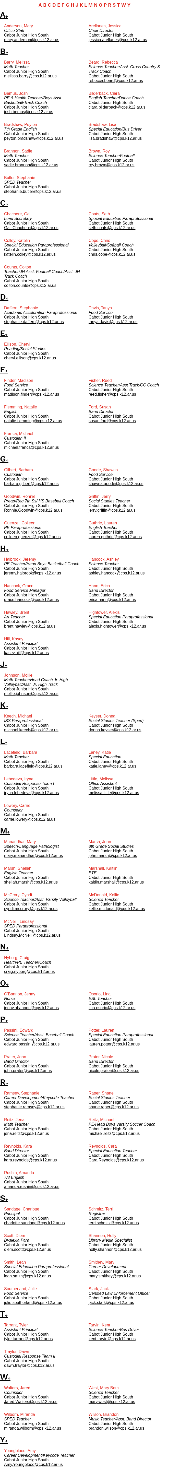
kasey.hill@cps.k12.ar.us (26, 653)
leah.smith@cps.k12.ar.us (27, 1276)
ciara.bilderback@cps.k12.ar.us (117, 107)
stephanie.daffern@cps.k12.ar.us (34, 322)
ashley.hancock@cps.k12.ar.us (117, 573)
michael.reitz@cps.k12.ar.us (114, 1133)
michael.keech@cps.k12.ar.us (31, 730)
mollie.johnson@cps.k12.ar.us (31, 693)
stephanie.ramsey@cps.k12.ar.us (34, 1107)
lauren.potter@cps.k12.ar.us (114, 1044)
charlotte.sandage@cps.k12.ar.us (34, 1223)
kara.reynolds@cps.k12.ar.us (30, 1160)
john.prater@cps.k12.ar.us (28, 1070)
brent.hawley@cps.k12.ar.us (29, 626)
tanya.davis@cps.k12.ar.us (113, 322)
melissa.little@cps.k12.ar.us (114, 793)
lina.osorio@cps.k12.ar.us (112, 1008)
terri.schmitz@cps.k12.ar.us (114, 1223)
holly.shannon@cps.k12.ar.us (115, 1249)
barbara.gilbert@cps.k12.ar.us (31, 483)
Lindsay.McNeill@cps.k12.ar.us (32, 935)
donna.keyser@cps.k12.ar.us (115, 730)
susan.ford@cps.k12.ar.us (112, 421)
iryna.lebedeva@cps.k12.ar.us (31, 793)
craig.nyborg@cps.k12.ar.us (29, 971)
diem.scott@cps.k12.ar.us (27, 1249)
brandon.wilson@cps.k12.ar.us (116, 1428)
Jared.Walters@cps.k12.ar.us (30, 1401)
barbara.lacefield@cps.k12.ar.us (33, 766)
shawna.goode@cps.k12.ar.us (116, 483)
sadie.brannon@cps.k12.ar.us (31, 165)
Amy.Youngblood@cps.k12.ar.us (33, 1464)
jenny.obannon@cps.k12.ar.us (31, 1008)
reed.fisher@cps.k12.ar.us (112, 394)
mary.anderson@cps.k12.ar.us (31, 40)
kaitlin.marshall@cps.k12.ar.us (116, 882)
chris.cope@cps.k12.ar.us (112, 254)
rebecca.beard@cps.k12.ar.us (116, 80)
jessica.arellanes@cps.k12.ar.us (118, 40)
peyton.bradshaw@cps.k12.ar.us (33, 138)
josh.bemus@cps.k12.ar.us (28, 112)
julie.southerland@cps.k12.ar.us (33, 1302)
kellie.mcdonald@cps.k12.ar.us (117, 909)
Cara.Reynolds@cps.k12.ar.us (116, 1160)
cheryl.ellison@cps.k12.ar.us (30, 358)
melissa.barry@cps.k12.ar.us (30, 76)
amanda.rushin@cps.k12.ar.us (31, 1186)
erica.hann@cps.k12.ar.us (112, 599)
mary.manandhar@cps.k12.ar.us (33, 855)
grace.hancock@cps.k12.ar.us (31, 599)
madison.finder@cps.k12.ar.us (31, 394)
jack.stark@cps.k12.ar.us (111, 1302)
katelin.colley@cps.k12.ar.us (30, 254)
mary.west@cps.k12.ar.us (112, 1401)
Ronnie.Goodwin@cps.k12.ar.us (33, 510)
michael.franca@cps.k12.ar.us (31, 447)
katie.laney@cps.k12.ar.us (112, 766)
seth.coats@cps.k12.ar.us (112, 228)
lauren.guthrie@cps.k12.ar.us (115, 537)
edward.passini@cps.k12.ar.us (31, 1044)
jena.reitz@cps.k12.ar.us (26, 1133)
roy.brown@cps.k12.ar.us (112, 165)
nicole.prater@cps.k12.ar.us (114, 1070)
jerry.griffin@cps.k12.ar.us (112, 510)
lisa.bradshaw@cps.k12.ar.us (115, 138)
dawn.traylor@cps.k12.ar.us (29, 1365)
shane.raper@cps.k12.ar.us (114, 1107)
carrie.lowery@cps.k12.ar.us (29, 819)
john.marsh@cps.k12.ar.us (113, 855)
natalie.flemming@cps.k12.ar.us (33, 421)
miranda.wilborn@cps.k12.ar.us (32, 1428)
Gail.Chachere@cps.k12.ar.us (31, 228)
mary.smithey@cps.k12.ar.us (115, 1276)
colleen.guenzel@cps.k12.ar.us (32, 537)
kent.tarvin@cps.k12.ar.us (112, 1339)
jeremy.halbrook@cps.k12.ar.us (32, 573)
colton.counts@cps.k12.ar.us (30, 285)
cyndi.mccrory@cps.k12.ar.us (30, 909)
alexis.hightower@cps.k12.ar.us (117, 626)
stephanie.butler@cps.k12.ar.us (32, 191)
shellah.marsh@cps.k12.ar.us (31, 882)
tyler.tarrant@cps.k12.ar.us (28, 1339)
